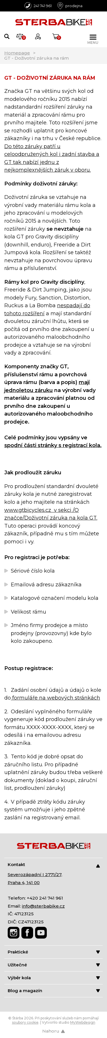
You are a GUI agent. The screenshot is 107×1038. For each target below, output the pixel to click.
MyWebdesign (82, 1022)
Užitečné (54, 965)
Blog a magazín (54, 990)
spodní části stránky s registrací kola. (53, 445)
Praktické (54, 952)
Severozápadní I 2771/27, (35, 874)
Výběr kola (54, 977)
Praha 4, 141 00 (24, 882)
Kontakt (54, 865)
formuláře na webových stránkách (55, 698)
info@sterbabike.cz (43, 906)
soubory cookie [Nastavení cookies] (25, 1022)
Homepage (17, 53)
